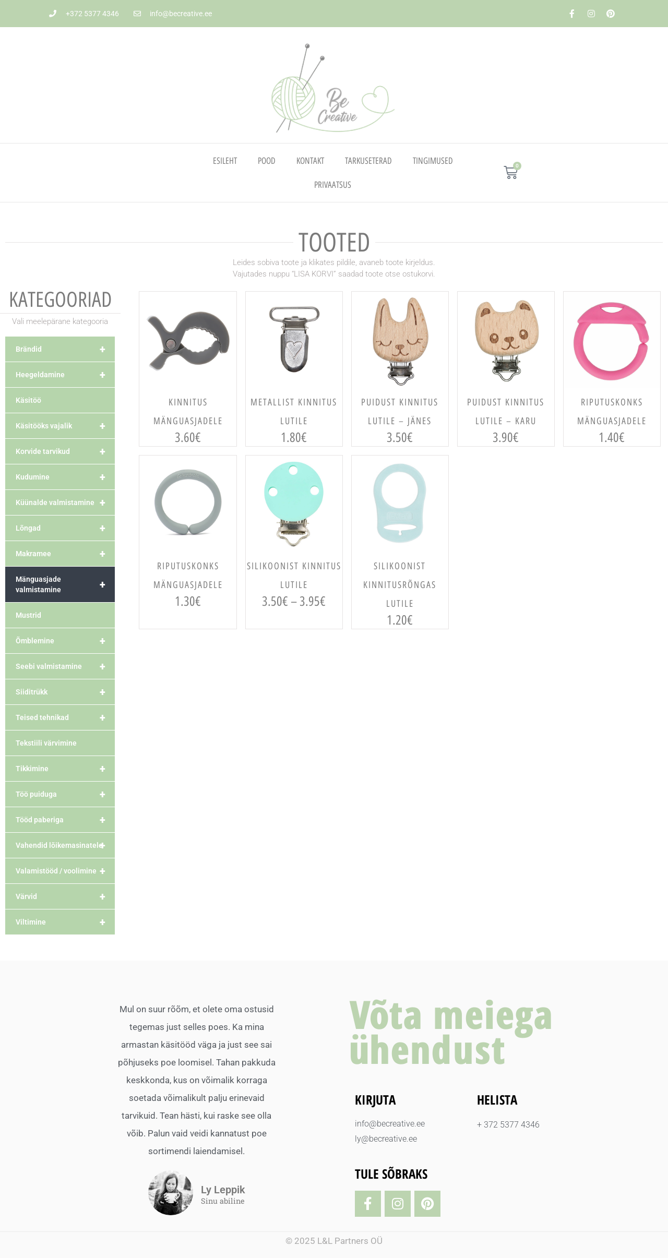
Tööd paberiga (65, 819)
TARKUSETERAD (368, 160)
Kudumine (65, 476)
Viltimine (65, 921)
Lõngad (65, 528)
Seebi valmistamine (65, 666)
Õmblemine (65, 640)
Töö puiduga (65, 794)
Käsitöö (28, 400)
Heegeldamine (65, 374)
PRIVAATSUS (332, 184)
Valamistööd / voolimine (65, 870)
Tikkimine (65, 768)
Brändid (65, 349)
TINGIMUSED (433, 160)
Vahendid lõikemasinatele (65, 845)
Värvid (65, 896)
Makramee (65, 553)
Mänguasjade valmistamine (65, 584)
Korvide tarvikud (65, 451)
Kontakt (310, 160)
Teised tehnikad (65, 717)
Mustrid (28, 615)
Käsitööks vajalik (65, 425)
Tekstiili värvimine (46, 743)
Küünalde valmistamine (65, 502)
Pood (267, 160)
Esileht (225, 160)
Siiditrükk (65, 691)
